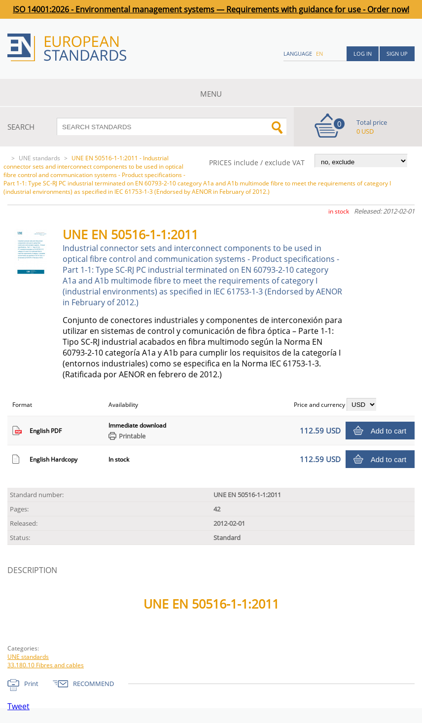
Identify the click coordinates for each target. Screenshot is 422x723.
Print (31, 683)
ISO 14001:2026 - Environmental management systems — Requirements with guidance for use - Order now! (211, 9)
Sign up (397, 53)
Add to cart (389, 431)
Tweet (18, 706)
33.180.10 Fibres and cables (45, 665)
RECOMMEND (93, 683)
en (319, 53)
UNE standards (39, 158)
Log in (362, 53)
